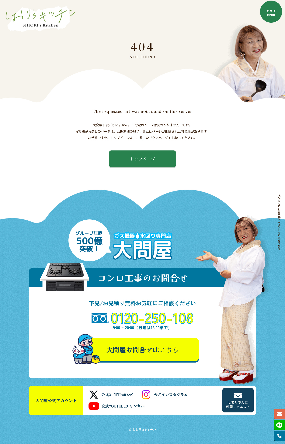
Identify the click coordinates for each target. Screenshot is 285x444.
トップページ (142, 159)
